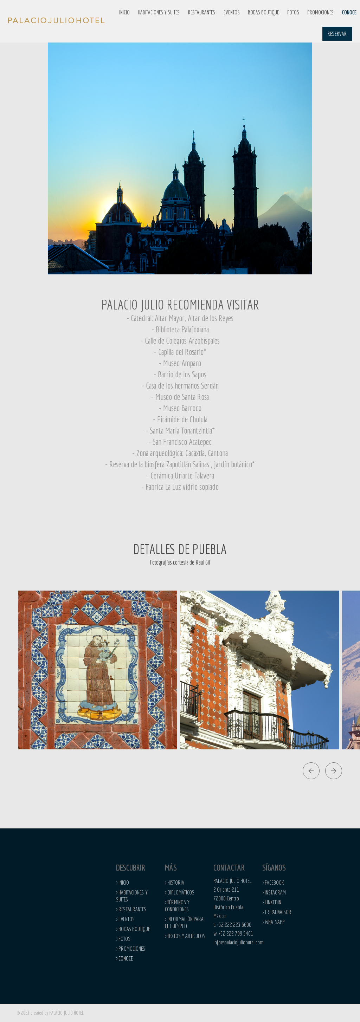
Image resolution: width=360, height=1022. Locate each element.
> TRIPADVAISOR (276, 912)
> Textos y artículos (185, 935)
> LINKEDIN (271, 902)
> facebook (273, 882)
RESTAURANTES (202, 12)
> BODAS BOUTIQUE (133, 928)
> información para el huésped (184, 922)
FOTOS (293, 12)
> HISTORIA (174, 882)
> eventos (125, 919)
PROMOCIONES (320, 12)
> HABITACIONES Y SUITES (132, 896)
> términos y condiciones (177, 905)
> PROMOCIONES (131, 948)
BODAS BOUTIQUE (263, 12)
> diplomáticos (179, 892)
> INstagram (274, 892)
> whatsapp (273, 921)
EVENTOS (232, 12)
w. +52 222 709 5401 (233, 933)
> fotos (123, 938)
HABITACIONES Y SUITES (159, 12)
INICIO (124, 12)
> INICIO (122, 882)
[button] (159, 12)
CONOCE (349, 12)
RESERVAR (337, 34)
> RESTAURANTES (131, 909)
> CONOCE (124, 958)
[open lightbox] (97, 670)
